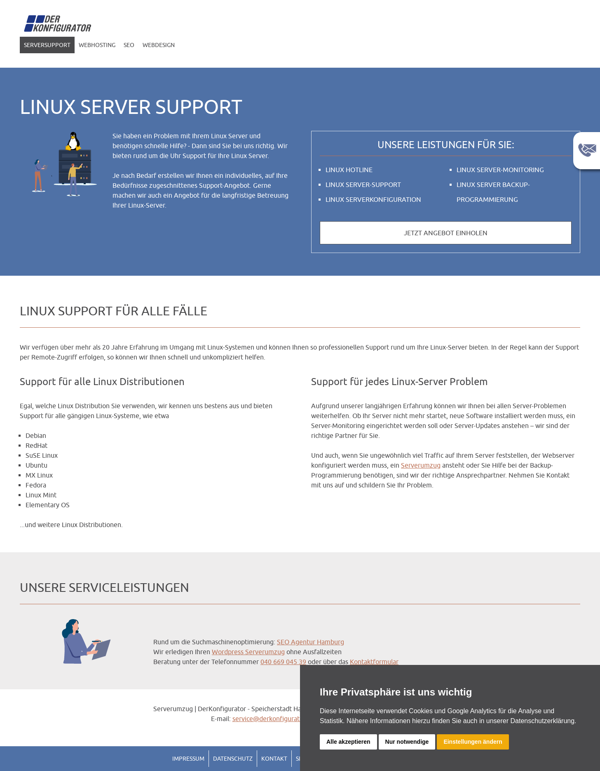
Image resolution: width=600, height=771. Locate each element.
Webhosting (97, 45)
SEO (129, 45)
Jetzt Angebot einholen (446, 233)
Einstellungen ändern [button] (472, 741)
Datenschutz (233, 758)
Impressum (188, 758)
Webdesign (159, 45)
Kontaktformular (374, 661)
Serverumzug (421, 465)
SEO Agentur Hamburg (310, 642)
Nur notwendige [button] (407, 741)
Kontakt (274, 758)
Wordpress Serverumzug (248, 651)
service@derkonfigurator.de (273, 718)
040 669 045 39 (283, 661)
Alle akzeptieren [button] (348, 741)
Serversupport (47, 45)
